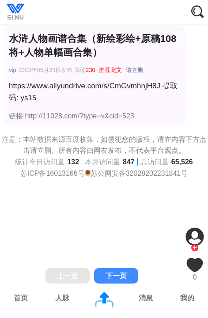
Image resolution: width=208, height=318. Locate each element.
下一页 (116, 276)
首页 (21, 298)
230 (90, 70)
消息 (146, 298)
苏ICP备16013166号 (52, 173)
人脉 (62, 298)
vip (12, 70)
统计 (22, 162)
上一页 (67, 276)
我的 (187, 298)
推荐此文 (110, 70)
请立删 (134, 70)
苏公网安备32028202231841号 (139, 173)
